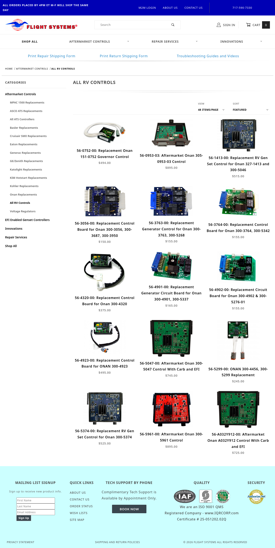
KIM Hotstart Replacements (28, 178)
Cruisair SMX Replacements (28, 136)
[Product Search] (130, 25)
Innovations (241, 41)
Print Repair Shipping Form (51, 56)
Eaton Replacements (23, 144)
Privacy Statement (20, 542)
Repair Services (175, 41)
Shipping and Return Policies (117, 542)
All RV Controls (20, 203)
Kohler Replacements (24, 186)
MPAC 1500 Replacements (27, 102)
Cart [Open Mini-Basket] (258, 24)
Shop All (11, 246)
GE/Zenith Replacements (26, 161)
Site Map (77, 520)
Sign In (226, 25)
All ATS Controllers (22, 119)
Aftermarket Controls (99, 41)
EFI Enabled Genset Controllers (27, 220)
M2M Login (147, 8)
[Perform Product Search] (173, 25)
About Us (170, 8)
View (201, 103)
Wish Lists (79, 513)
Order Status (81, 506)
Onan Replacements (23, 194)
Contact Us (193, 8)
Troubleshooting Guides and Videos (208, 56)
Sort (236, 103)
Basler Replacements (24, 128)
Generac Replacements (25, 153)
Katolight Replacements (26, 169)
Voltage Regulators (23, 211)
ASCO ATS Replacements (26, 111)
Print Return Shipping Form (124, 56)
